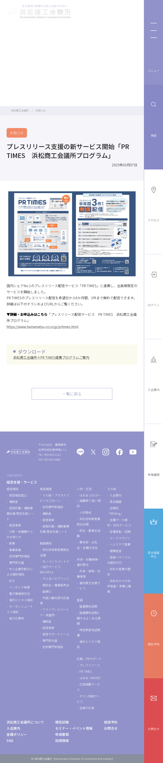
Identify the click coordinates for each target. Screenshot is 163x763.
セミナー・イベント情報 (74, 728)
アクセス (153, 203)
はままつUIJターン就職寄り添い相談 (89, 500)
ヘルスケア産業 (120, 544)
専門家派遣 (16, 562)
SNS (10, 740)
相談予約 (154, 627)
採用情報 (62, 740)
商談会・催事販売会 (55, 585)
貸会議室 (116, 501)
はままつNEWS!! (89, 678)
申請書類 (154, 457)
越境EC (47, 591)
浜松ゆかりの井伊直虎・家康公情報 (119, 586)
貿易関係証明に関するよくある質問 (89, 618)
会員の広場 (86, 708)
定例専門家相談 (19, 556)
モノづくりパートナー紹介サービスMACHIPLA (54, 566)
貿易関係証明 (88, 606)
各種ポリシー (17, 734)
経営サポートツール (55, 634)
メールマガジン (120, 538)
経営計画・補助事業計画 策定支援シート (20, 513)
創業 (12, 543)
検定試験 (62, 722)
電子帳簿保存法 (19, 593)
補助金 (13, 501)
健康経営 (116, 551)
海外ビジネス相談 (21, 600)
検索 (154, 118)
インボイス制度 (19, 587)
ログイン (154, 287)
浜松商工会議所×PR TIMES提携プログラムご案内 (51, 357)
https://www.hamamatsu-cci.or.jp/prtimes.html (43, 326)
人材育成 (85, 512)
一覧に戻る (72, 393)
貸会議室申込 (154, 537)
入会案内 (154, 372)
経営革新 (15, 525)
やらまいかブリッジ (55, 578)
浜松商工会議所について (25, 722)
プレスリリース (89, 665)
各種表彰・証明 (120, 531)
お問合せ (154, 711)
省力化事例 (16, 618)
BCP (12, 581)
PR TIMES (85, 671)
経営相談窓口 (18, 495)
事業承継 (15, 550)
